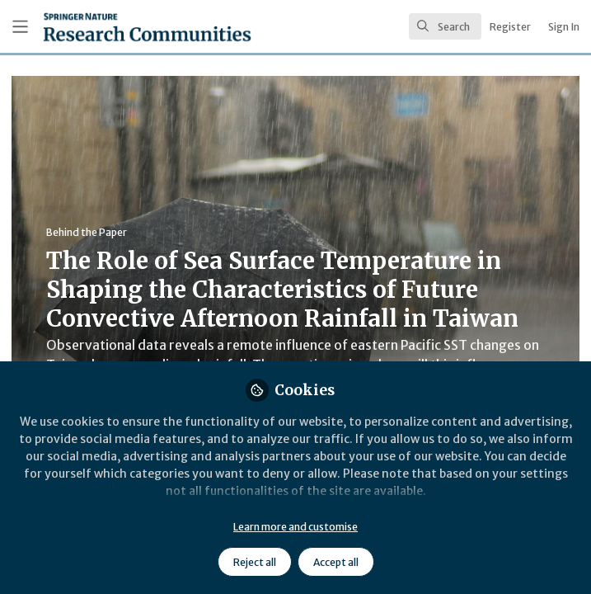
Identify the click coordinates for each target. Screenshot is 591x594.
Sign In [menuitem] (563, 27)
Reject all (254, 562)
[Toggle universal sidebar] (20, 27)
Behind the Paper (86, 232)
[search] (445, 26)
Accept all (336, 562)
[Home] (110, 27)
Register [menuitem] (510, 27)
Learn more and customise (295, 527)
